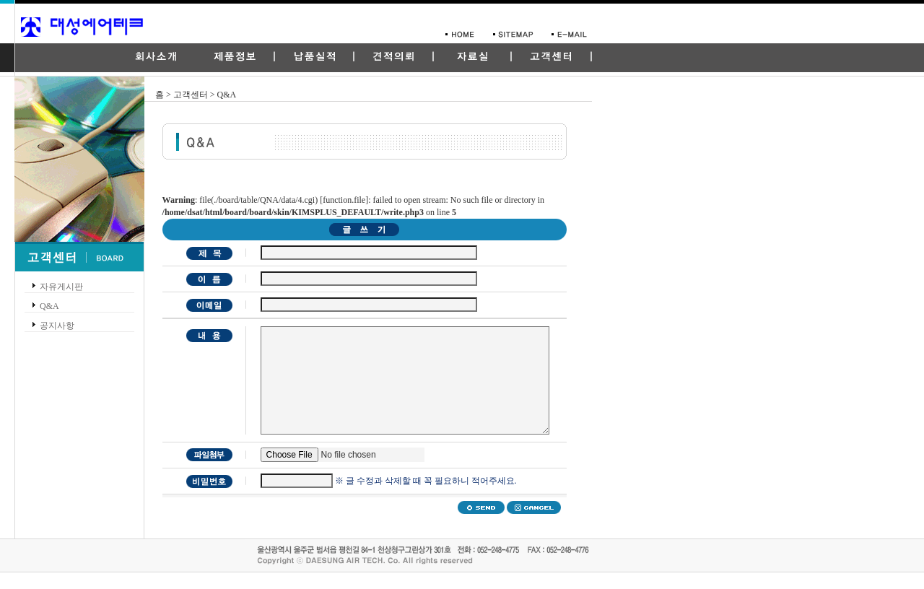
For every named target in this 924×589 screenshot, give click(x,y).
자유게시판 (61, 287)
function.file (344, 200)
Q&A (49, 306)
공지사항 (57, 325)
